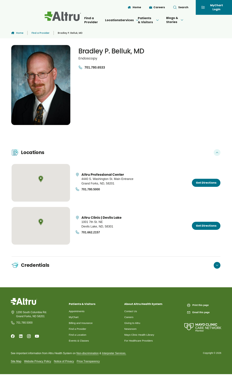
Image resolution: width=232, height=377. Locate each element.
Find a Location (78, 337)
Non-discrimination (87, 355)
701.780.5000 (90, 189)
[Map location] (41, 183)
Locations (98, 20)
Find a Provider (72, 20)
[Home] (134, 7)
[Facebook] (13, 338)
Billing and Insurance (81, 325)
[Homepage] (24, 305)
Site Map (16, 364)
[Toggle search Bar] (181, 7)
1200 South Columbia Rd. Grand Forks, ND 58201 (31, 315)
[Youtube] (37, 338)
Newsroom (130, 331)
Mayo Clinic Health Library (140, 337)
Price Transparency (88, 364)
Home (17, 33)
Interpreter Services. (114, 355)
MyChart (74, 319)
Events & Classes (79, 343)
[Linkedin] (21, 338)
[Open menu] (129, 20)
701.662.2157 (90, 232)
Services (121, 20)
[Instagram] (29, 338)
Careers (129, 319)
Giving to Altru (132, 325)
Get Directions (206, 183)
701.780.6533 (91, 67)
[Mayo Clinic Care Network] (202, 325)
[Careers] (157, 7)
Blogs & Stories (193, 20)
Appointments (77, 312)
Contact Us (130, 312)
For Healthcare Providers (139, 343)
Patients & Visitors (155, 20)
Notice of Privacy (64, 364)
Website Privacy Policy (37, 364)
